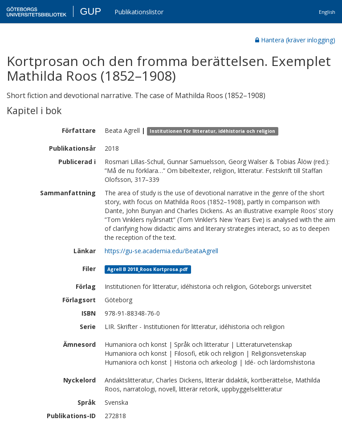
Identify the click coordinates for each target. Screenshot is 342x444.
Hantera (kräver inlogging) (295, 40)
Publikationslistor (138, 12)
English (327, 11)
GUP (90, 11)
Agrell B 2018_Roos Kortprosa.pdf (147, 269)
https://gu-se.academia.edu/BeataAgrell (161, 251)
